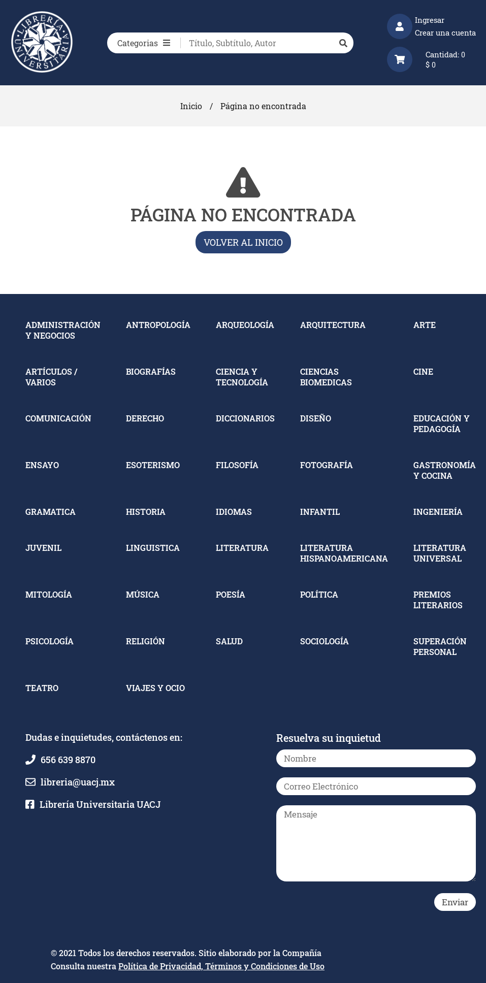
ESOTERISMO (153, 465)
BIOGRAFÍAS (151, 371)
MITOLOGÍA (48, 594)
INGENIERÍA (438, 511)
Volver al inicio (243, 242)
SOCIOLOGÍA (324, 641)
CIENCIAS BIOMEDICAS (326, 376)
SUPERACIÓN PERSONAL (440, 646)
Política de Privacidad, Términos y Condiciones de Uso (221, 966)
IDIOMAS (234, 511)
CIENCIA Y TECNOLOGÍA (242, 376)
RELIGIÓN (145, 641)
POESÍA (230, 594)
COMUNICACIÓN (58, 418)
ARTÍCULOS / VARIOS (51, 376)
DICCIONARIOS (245, 418)
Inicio (191, 106)
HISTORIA (146, 511)
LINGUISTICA (153, 547)
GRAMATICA (50, 511)
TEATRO (41, 687)
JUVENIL (43, 547)
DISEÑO (315, 418)
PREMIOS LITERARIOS (438, 599)
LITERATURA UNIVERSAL (439, 553)
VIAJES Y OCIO (155, 687)
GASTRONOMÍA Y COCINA (444, 470)
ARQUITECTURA (333, 324)
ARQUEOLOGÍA (245, 324)
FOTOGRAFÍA (326, 465)
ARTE (424, 324)
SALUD (229, 641)
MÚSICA (142, 594)
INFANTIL (320, 511)
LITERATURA (242, 547)
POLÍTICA (319, 594)
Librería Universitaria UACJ (100, 804)
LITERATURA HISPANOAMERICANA (344, 553)
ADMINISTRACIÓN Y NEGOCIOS (63, 330)
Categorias (143, 43)
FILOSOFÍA (237, 465)
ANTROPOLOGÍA (158, 324)
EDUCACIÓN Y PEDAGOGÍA (441, 423)
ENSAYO (42, 465)
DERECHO (145, 418)
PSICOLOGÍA (49, 641)
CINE (423, 371)
